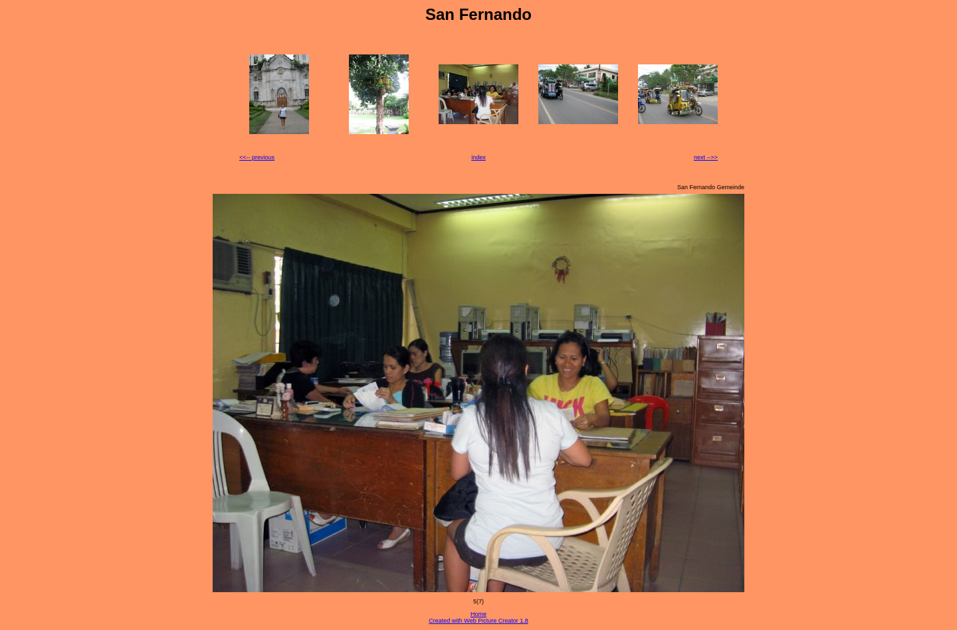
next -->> (706, 157)
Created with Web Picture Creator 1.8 (478, 620)
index (478, 157)
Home (478, 614)
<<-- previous (256, 157)
